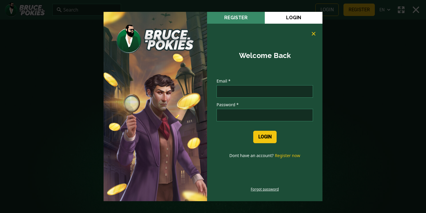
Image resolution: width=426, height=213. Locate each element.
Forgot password (265, 189)
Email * (223, 81)
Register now (287, 155)
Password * (228, 104)
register (236, 17)
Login (293, 17)
